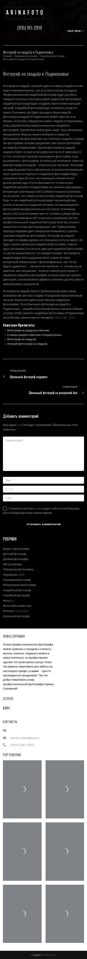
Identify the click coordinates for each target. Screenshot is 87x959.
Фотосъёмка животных (17, 605)
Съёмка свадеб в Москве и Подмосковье (34, 335)
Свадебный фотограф (52, 56)
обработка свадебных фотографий (25, 275)
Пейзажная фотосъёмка (18, 569)
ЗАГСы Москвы (12, 564)
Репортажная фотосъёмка (19, 585)
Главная (7, 56)
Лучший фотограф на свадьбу (27, 343)
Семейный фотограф (16, 595)
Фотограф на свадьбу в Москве (28, 330)
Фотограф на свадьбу (21, 339)
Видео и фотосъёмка (16, 548)
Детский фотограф (14, 553)
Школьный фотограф (16, 616)
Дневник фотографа (26, 56)
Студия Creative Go (43, 954)
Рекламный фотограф (17, 579)
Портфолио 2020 (13, 574)
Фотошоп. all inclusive (16, 610)
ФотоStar (8, 600)
